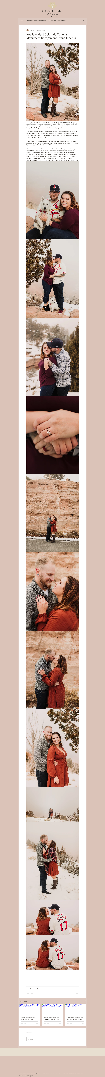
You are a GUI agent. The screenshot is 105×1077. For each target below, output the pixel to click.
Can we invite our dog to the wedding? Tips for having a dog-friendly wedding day (75, 1018)
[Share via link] (37, 988)
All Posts (21, 20)
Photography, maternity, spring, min (36, 20)
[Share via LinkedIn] (34, 988)
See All (84, 1001)
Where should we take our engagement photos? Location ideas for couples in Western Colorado (52, 1018)
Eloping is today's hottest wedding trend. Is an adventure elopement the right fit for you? (28, 1018)
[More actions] (78, 30)
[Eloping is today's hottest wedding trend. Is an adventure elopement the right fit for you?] (29, 1009)
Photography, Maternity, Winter (57, 20)
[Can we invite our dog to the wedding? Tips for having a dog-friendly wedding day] (75, 1009)
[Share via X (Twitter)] (30, 988)
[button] (84, 20)
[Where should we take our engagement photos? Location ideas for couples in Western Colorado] (52, 1009)
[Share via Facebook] (27, 988)
